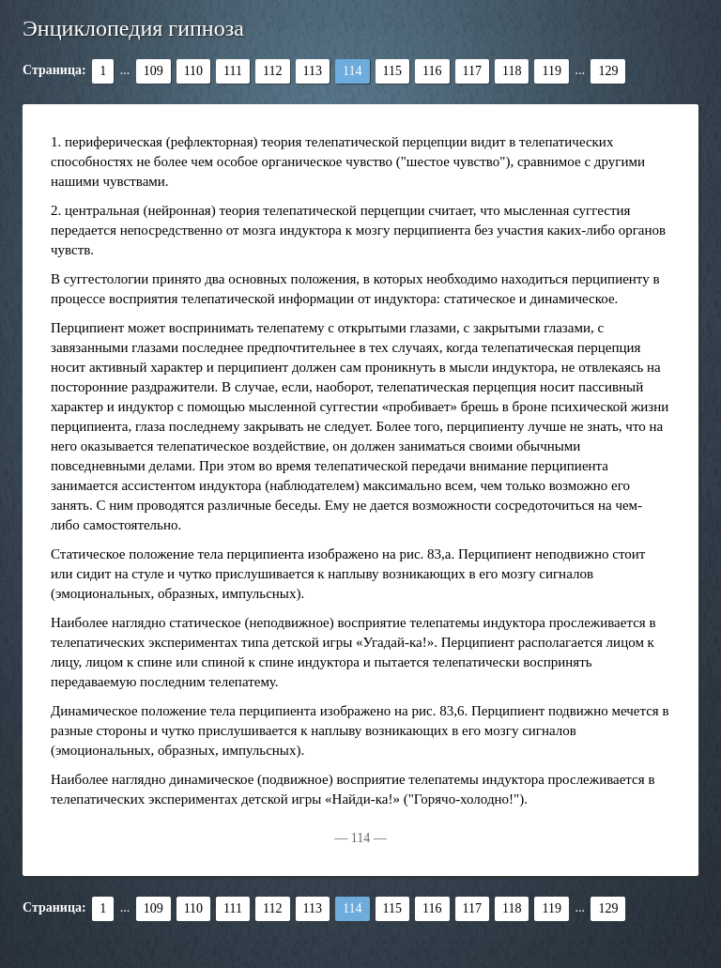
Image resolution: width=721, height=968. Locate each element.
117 (472, 71)
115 (392, 71)
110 (193, 71)
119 (551, 71)
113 (312, 71)
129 (608, 71)
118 (511, 71)
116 (431, 71)
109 (153, 71)
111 (232, 71)
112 (272, 71)
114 (352, 71)
